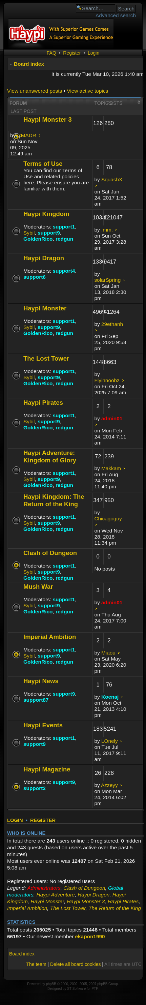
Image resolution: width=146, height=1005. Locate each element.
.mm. (107, 230)
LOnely (109, 741)
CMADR (26, 135)
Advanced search (116, 15)
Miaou (108, 653)
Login (93, 53)
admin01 (111, 418)
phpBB (51, 984)
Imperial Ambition (49, 636)
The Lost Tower (46, 358)
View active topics (87, 91)
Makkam (111, 468)
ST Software (76, 989)
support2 (34, 788)
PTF (94, 989)
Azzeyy (109, 785)
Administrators (43, 888)
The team (36, 964)
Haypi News (41, 680)
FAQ (51, 53)
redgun (64, 239)
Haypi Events (43, 725)
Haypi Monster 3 (47, 119)
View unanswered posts (34, 91)
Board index (29, 64)
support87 (35, 700)
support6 (34, 277)
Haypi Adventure (55, 894)
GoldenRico (38, 239)
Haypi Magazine (46, 769)
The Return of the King (114, 908)
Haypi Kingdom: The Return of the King (53, 500)
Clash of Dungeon (50, 552)
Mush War (38, 586)
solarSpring (107, 280)
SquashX (111, 179)
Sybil (29, 233)
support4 (64, 271)
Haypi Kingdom (46, 213)
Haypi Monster (44, 308)
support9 (49, 233)
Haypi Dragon (43, 258)
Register (72, 53)
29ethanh (112, 324)
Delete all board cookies (75, 964)
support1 (64, 227)
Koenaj (110, 697)
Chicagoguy (108, 518)
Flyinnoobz (106, 380)
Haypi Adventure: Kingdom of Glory (49, 456)
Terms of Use (43, 163)
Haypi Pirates (43, 402)
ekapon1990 (90, 936)
